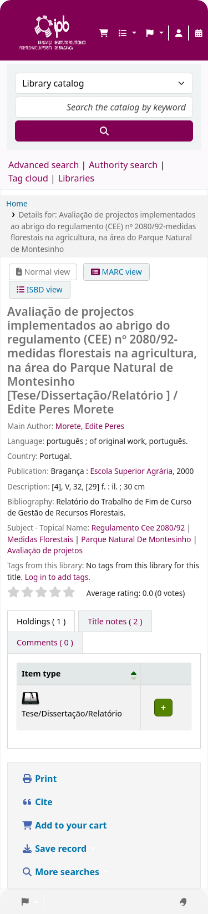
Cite (37, 802)
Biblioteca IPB (23, 17)
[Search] (104, 131)
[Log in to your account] (178, 33)
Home (17, 203)
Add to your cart (64, 825)
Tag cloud (28, 178)
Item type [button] (41, 673)
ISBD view (39, 289)
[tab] (114, 621)
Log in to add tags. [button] (57, 577)
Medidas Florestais (41, 539)
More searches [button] (62, 872)
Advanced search (43, 165)
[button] (103, 33)
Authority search (123, 165)
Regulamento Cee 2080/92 (139, 527)
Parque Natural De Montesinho (137, 539)
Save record (55, 848)
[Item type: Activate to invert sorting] (79, 673)
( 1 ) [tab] (41, 621)
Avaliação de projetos (45, 550)
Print (39, 778)
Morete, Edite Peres (89, 426)
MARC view (116, 271)
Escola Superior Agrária (131, 471)
